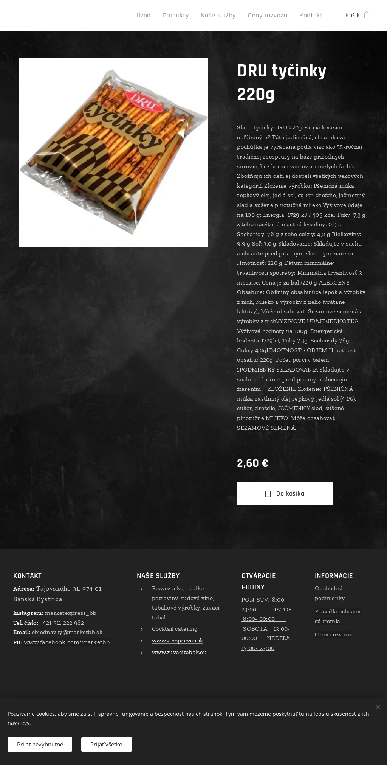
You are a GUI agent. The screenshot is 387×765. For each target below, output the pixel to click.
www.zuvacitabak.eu (179, 651)
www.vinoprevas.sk (177, 640)
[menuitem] (160, 15)
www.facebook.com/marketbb (67, 642)
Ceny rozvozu (333, 634)
